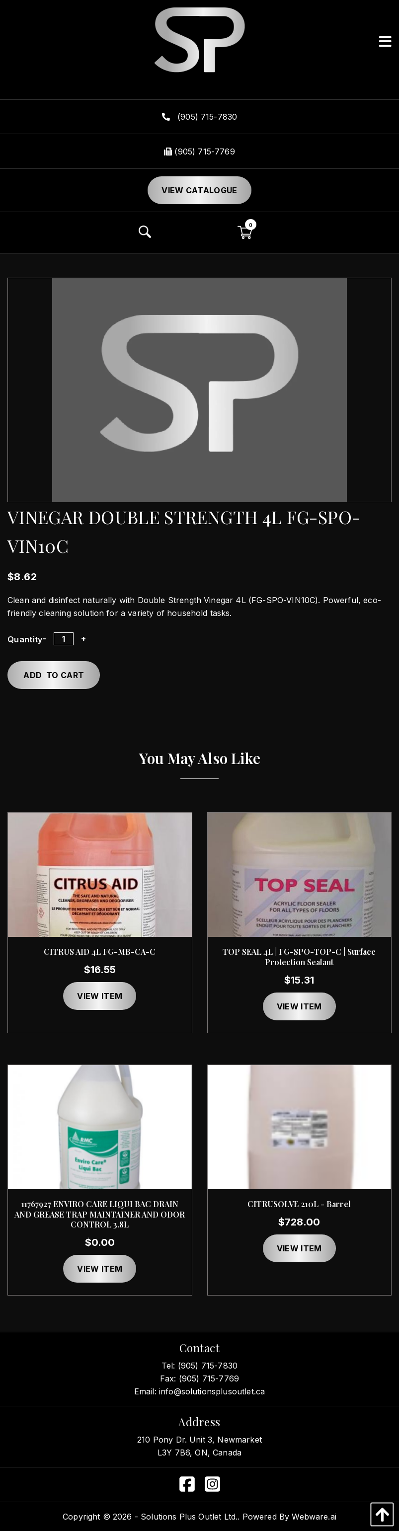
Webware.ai (314, 1517)
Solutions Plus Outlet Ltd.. (190, 1517)
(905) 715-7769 (199, 151)
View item (99, 996)
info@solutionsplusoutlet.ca (212, 1391)
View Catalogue (199, 190)
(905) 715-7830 (200, 117)
